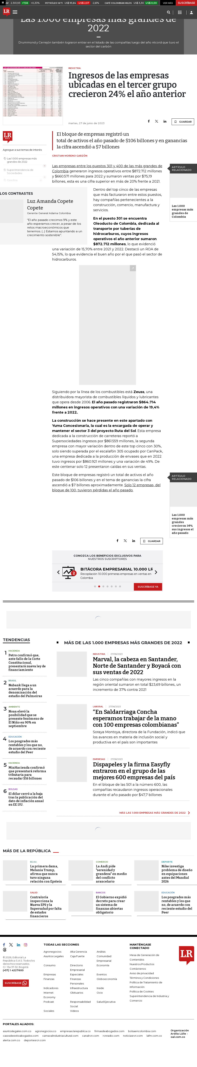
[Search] (168, 12)
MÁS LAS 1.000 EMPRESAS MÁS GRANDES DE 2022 (152, 812)
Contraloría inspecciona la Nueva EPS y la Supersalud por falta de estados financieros (46, 906)
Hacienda (14, 650)
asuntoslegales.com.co (17, 1031)
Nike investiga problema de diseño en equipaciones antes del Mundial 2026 (177, 873)
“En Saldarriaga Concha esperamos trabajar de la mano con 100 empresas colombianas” (136, 718)
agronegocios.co (45, 1031)
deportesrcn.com (35, 1040)
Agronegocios (52, 951)
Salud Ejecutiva (106, 1001)
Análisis (101, 951)
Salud (34, 892)
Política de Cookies (142, 991)
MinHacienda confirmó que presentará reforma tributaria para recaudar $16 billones (27, 773)
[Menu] (15, 12)
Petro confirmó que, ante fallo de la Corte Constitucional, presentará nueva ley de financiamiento (27, 662)
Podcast (49, 1001)
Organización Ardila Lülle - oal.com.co (180, 1033)
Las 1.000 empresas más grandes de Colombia (182, 211)
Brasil (12, 680)
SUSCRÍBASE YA (148, 586)
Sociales (49, 1010)
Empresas (50, 974)
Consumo (50, 965)
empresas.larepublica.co (75, 1031)
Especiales (76, 974)
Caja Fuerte (77, 956)
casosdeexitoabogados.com (20, 1035)
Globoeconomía (107, 978)
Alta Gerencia (78, 951)
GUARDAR (183, 121)
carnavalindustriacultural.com (60, 1035)
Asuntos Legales (54, 956)
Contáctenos (138, 968)
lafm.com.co (154, 1035)
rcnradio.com (111, 1035)
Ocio (100, 992)
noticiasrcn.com (133, 1035)
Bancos (100, 892)
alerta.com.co (11, 1040)
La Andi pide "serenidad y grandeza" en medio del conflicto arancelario (111, 873)
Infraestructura (79, 988)
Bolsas (13, 789)
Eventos (102, 974)
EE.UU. (33, 862)
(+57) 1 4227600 (13, 970)
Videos (74, 1010)
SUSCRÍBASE (186, 3)
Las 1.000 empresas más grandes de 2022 (98, 23)
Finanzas (49, 978)
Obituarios (76, 992)
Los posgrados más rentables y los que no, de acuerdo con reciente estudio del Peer (27, 746)
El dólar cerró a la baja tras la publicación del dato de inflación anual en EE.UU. (26, 799)
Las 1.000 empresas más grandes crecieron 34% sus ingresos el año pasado (183, 524)
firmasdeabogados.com (109, 1031)
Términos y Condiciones (144, 977)
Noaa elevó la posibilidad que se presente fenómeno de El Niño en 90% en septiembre (26, 719)
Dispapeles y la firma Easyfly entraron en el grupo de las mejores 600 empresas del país (134, 771)
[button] (57, 573)
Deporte (167, 862)
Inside (100, 988)
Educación (15, 736)
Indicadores (51, 988)
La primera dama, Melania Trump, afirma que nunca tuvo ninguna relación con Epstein (46, 873)
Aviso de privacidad (142, 973)
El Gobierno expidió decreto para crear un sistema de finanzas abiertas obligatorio (111, 904)
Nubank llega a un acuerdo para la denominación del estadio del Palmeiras (25, 690)
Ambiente (14, 706)
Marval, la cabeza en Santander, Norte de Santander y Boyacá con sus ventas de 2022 (137, 666)
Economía (103, 965)
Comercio (102, 862)
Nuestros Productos (142, 964)
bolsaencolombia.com (142, 1031)
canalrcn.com (90, 1035)
